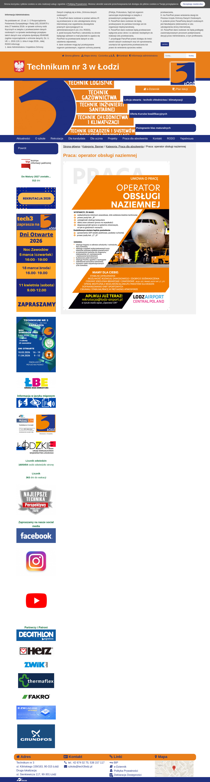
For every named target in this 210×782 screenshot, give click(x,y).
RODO (171, 138)
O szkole (40, 138)
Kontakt (157, 138)
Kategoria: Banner (93, 146)
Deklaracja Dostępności (125, 775)
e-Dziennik (151, 89)
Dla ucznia (96, 138)
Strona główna (70, 55)
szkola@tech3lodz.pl (78, 766)
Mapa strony (89, 55)
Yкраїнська (186, 138)
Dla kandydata (76, 138)
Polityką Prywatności (77, 4)
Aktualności (23, 138)
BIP (113, 762)
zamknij (165, 44)
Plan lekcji (180, 89)
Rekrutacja (57, 138)
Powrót (22, 148)
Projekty (112, 138)
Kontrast (122, 55)
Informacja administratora (143, 55)
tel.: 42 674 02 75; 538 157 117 (84, 762)
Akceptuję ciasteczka (193, 4)
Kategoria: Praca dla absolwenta (125, 146)
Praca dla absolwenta (135, 138)
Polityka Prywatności (123, 770)
